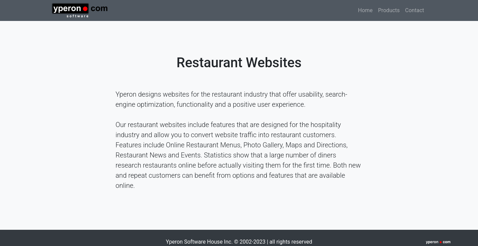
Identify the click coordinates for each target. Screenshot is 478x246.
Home (366, 10)
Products (389, 10)
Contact (414, 10)
